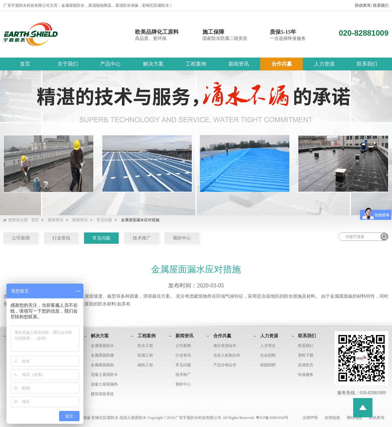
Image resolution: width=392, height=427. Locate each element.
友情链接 (333, 417)
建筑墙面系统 (102, 394)
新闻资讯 (238, 64)
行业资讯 (61, 238)
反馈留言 (305, 365)
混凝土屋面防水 (104, 374)
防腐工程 (145, 355)
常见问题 (104, 220)
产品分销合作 (224, 365)
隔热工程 (145, 365)
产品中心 (110, 64)
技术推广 (142, 238)
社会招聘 (268, 355)
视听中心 (182, 238)
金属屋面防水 (102, 345)
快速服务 (305, 374)
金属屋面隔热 (102, 365)
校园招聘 (268, 365)
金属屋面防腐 (102, 355)
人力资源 (324, 64)
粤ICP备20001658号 (272, 417)
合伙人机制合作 (226, 355)
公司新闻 (21, 238)
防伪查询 (363, 5)
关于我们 (67, 64)
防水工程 (145, 345)
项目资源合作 (224, 345)
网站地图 (355, 417)
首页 (25, 64)
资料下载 (305, 355)
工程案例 (196, 64)
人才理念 (268, 345)
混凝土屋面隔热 (104, 384)
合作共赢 (281, 64)
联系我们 (380, 5)
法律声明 (311, 417)
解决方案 (153, 64)
